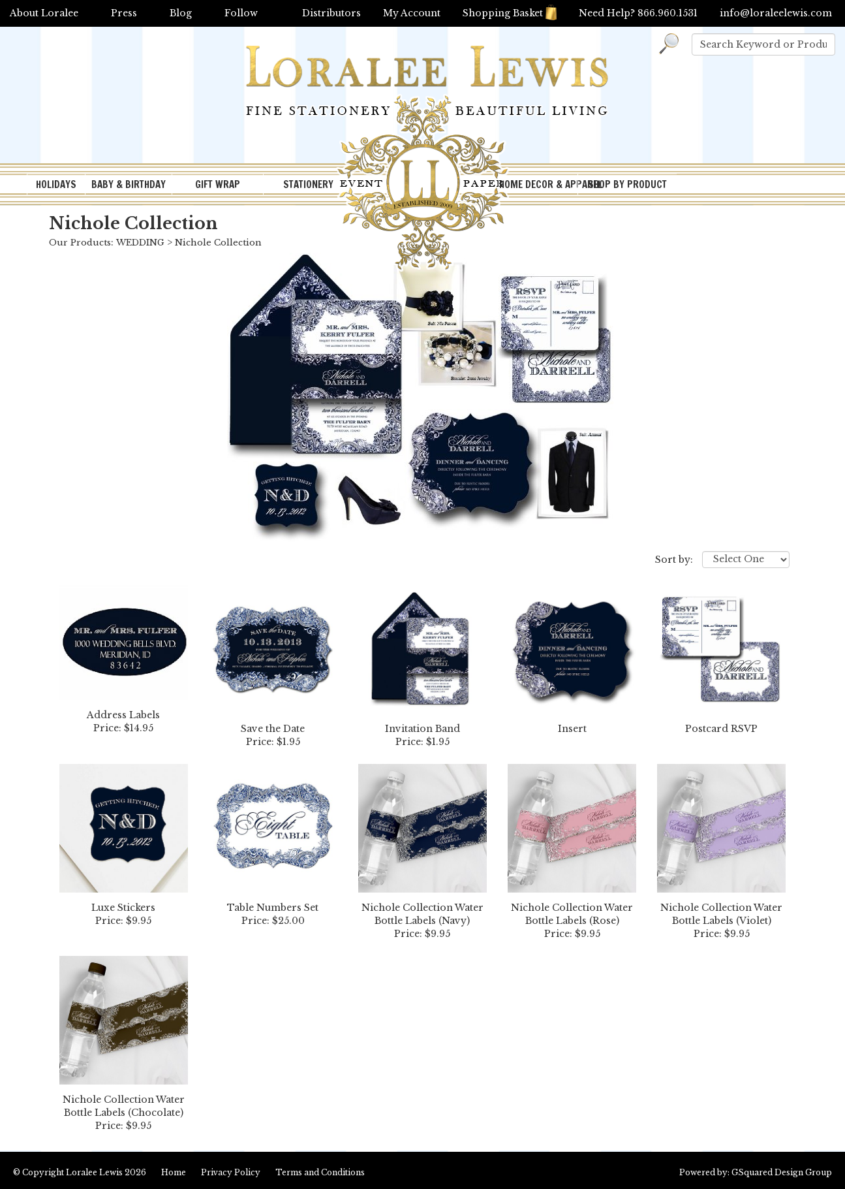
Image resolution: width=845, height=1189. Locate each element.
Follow (241, 13)
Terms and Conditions (320, 1172)
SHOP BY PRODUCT (627, 184)
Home (173, 1172)
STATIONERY (308, 184)
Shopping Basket (510, 13)
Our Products (80, 242)
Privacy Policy (230, 1172)
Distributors (331, 13)
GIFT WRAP (217, 184)
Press (124, 13)
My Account (411, 13)
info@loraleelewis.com (776, 13)
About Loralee (44, 13)
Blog (181, 13)
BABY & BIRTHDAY (128, 184)
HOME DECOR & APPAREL (538, 184)
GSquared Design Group (781, 1172)
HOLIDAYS (56, 184)
